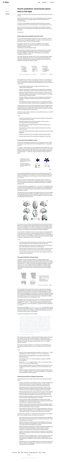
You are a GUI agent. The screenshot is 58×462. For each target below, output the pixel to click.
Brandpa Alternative (33, 452)
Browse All (14, 452)
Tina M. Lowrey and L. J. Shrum (36, 307)
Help (19, 452)
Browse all (52, 2)
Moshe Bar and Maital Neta (39, 186)
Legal (40, 452)
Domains (7, 11)
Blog (39, 2)
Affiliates (26, 452)
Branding (45, 2)
